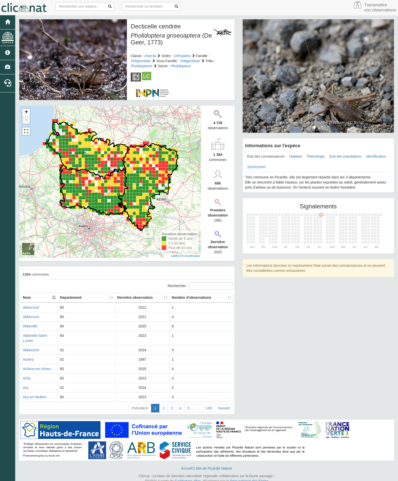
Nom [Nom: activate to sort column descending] (27, 297)
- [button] (26, 120)
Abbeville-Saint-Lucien (40, 336)
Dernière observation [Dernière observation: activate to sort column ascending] (147, 297)
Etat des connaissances (266, 156)
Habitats (295, 156)
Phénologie (316, 156)
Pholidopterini (141, 66)
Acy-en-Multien (34, 392)
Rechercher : (200, 286)
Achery (28, 354)
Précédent (140, 403)
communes (36, 274)
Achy (27, 373)
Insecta (150, 56)
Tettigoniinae (190, 61)
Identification (376, 156)
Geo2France (192, 255)
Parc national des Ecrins (249, 476)
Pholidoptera (181, 66)
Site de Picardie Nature (213, 463)
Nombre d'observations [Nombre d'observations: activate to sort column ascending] (200, 297)
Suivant (224, 403)
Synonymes (256, 167)
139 (209, 403)
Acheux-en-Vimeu (37, 364)
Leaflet (175, 255)
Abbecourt (31, 317)
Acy (26, 382)
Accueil (187, 463)
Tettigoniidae (141, 61)
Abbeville (30, 326)
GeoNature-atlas (188, 476)
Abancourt (31, 307)
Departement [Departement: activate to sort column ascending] (104, 297)
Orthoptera (182, 56)
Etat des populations (345, 156)
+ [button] (26, 112)
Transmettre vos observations (380, 7)
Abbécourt (31, 345)
